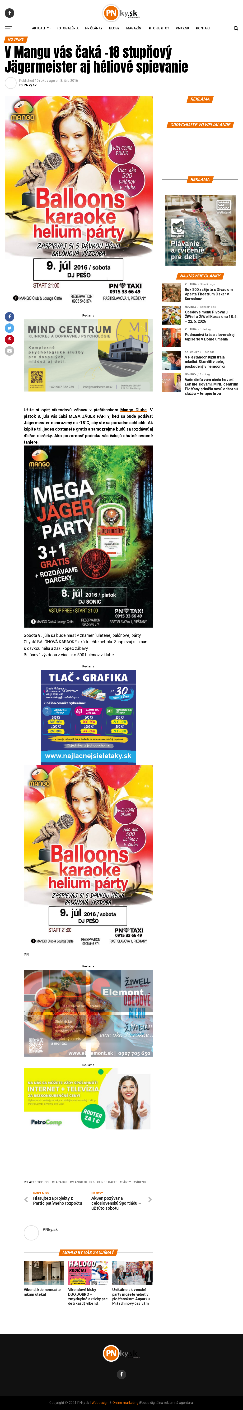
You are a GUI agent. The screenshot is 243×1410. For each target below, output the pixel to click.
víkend (140, 1182)
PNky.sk (182, 28)
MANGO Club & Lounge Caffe (94, 1182)
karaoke (60, 1182)
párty (126, 1182)
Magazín (133, 28)
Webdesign (100, 1403)
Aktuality (40, 28)
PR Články (94, 28)
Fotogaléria (68, 28)
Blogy (114, 28)
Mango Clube (133, 410)
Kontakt (203, 28)
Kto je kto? (159, 28)
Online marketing (125, 1403)
